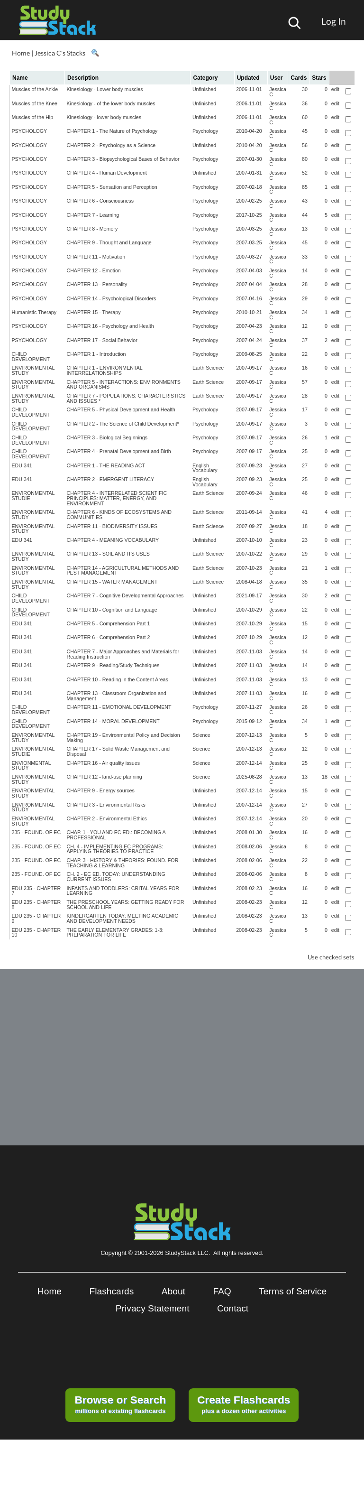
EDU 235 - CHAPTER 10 (36, 932)
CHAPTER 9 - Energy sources (100, 790)
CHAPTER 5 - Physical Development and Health (120, 409)
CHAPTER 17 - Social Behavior (101, 340)
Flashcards (112, 1291)
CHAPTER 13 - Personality (96, 284)
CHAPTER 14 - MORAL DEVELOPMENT (112, 721)
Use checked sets (331, 957)
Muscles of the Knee (35, 103)
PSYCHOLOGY (29, 131)
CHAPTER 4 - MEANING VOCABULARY (112, 540)
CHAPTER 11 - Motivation (95, 257)
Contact (232, 1308)
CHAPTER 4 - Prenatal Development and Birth (118, 451)
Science (201, 735)
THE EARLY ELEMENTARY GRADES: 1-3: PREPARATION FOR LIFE (115, 932)
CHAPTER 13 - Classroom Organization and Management (116, 695)
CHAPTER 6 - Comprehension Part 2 (108, 637)
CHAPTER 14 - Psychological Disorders (111, 298)
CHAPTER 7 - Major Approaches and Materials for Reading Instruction (122, 654)
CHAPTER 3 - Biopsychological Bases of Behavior (122, 159)
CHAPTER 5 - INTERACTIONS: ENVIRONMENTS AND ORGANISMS (123, 384)
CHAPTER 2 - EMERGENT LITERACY (110, 479)
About (173, 1291)
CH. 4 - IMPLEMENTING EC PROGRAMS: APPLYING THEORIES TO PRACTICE (114, 849)
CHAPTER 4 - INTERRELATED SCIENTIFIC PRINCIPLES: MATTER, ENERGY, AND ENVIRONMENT (116, 498)
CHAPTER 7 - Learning (92, 215)
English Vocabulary (205, 468)
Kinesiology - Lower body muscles (104, 89)
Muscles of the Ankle (35, 89)
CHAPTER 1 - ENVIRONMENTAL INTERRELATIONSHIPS (104, 370)
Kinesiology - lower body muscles (103, 117)
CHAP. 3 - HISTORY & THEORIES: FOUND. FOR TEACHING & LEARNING (122, 862)
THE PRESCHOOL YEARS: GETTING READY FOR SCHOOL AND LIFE (125, 904)
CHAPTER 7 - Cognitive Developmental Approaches (124, 595)
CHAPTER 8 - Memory (92, 229)
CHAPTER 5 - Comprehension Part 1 (108, 623)
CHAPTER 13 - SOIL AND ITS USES (107, 554)
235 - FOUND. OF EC (36, 832)
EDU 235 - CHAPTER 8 (36, 904)
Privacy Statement (153, 1308)
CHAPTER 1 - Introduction (96, 354)
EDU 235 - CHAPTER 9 (36, 918)
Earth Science (208, 368)
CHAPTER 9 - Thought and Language (108, 242)
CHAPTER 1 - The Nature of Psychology (111, 131)
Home (21, 53)
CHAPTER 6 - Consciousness (100, 201)
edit (335, 89)
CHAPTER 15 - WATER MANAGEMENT (111, 582)
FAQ (222, 1291)
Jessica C (277, 91)
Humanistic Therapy (34, 312)
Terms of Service (293, 1291)
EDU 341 (22, 465)
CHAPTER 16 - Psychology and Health (110, 326)
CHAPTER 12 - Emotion (93, 270)
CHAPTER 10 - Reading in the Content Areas (117, 679)
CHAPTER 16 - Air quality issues (103, 763)
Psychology (205, 131)
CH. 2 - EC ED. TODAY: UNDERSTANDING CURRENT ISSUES (115, 876)
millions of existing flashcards (120, 1404)
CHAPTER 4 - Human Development (106, 173)
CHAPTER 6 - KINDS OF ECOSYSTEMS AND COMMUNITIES (118, 514)
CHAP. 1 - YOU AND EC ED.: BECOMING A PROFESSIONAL (115, 834)
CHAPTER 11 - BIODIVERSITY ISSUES (111, 526)
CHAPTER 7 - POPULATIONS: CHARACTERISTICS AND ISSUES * (125, 398)
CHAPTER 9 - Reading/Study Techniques (112, 665)
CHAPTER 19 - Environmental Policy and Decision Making (123, 737)
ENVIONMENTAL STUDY (31, 765)
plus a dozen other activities (243, 1404)
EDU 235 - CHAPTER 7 (36, 890)
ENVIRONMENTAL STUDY (33, 370)
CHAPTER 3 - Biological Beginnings (106, 437)
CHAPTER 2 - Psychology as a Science (110, 145)
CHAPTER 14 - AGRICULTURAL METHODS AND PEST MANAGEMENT (122, 570)
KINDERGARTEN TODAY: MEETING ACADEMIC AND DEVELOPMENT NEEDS (122, 918)
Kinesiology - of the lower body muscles (110, 103)
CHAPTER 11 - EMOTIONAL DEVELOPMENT (118, 707)
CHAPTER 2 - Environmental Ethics (106, 818)
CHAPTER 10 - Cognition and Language (111, 610)
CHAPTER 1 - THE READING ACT (105, 465)
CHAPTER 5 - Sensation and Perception (111, 187)
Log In (333, 21)
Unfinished (204, 89)
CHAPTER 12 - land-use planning (104, 777)
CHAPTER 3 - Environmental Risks (105, 805)
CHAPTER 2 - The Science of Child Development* (122, 424)
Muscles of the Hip (33, 117)
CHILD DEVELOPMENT (31, 356)
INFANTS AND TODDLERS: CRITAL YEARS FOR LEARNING (122, 890)
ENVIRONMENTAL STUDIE (33, 495)
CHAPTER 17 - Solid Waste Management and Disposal (118, 751)
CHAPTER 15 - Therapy (93, 312)
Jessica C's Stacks (60, 53)
